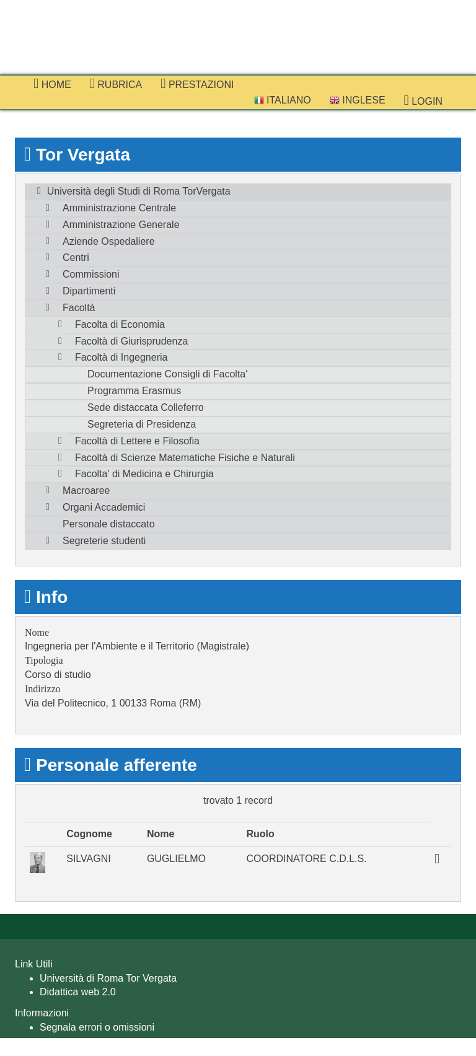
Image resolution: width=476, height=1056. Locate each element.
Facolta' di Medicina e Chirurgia (144, 474)
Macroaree (86, 490)
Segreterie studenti (104, 540)
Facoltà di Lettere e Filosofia (137, 441)
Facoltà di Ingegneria (121, 357)
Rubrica (116, 83)
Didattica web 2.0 (78, 992)
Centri (76, 257)
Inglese (358, 100)
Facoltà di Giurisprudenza (131, 341)
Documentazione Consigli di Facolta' (167, 374)
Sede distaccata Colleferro (145, 407)
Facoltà (79, 307)
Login (423, 100)
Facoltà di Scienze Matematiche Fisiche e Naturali (185, 457)
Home (52, 83)
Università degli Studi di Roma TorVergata (139, 191)
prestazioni (197, 83)
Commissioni (91, 274)
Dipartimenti (89, 291)
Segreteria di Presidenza (141, 424)
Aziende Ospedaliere (109, 241)
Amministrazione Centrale (119, 208)
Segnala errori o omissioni (97, 1027)
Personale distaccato (109, 524)
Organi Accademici (104, 507)
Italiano (282, 100)
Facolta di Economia (120, 324)
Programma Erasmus (134, 390)
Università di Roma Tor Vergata (108, 978)
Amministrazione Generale (121, 224)
